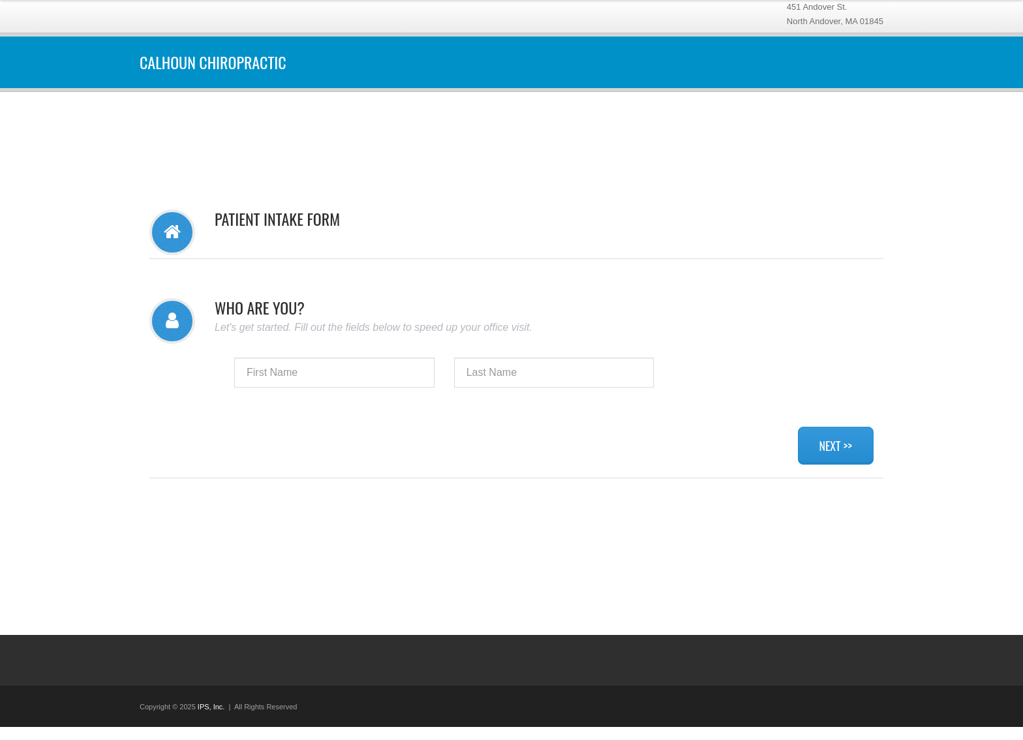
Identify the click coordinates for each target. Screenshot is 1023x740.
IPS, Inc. (211, 707)
